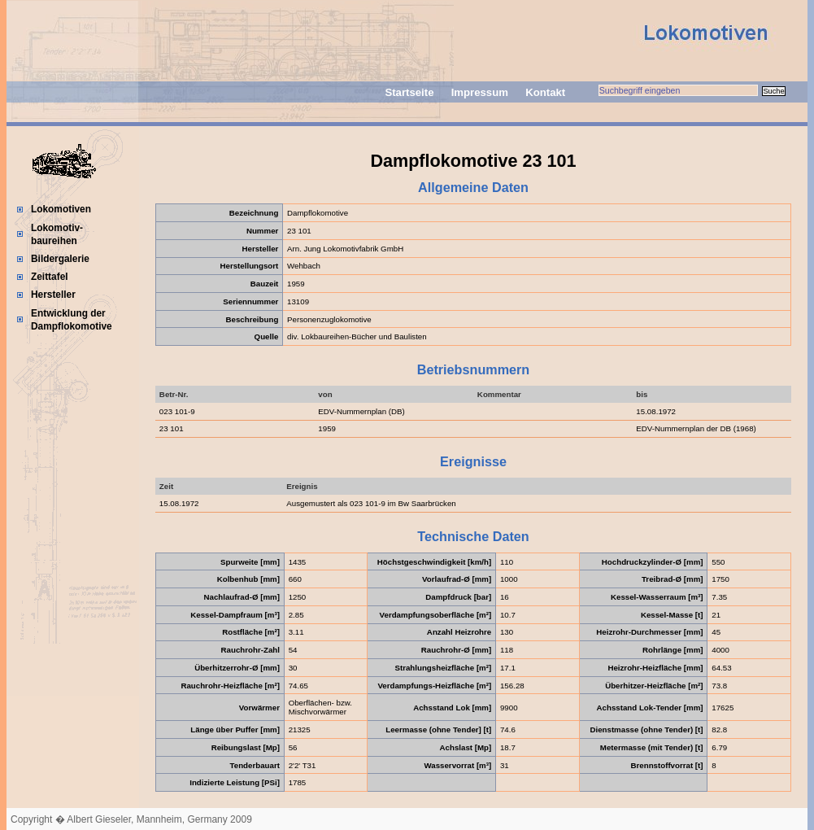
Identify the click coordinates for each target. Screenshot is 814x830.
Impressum (479, 92)
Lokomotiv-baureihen (57, 234)
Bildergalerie (60, 258)
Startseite (409, 92)
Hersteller (53, 294)
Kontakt (545, 92)
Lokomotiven (61, 209)
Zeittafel (49, 276)
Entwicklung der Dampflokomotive (71, 320)
